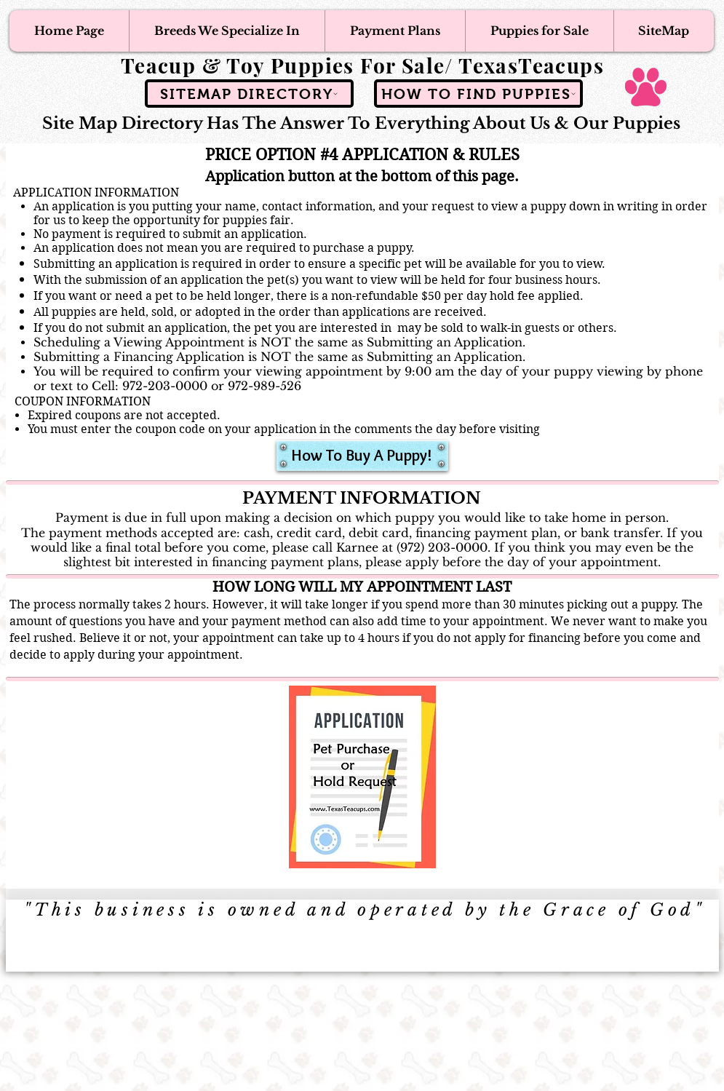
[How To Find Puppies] (478, 93)
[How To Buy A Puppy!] (362, 455)
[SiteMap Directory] (249, 93)
